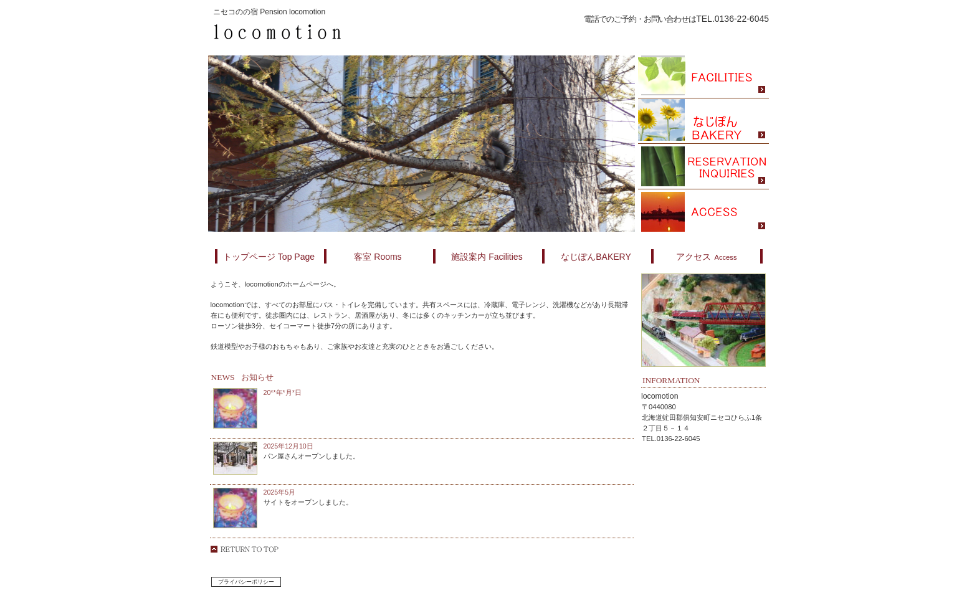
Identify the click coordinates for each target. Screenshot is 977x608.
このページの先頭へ (244, 549)
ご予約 (703, 166)
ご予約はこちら (669, 33)
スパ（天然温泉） (703, 75)
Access (706, 257)
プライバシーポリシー (246, 582)
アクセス (703, 211)
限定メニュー (703, 121)
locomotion (357, 32)
